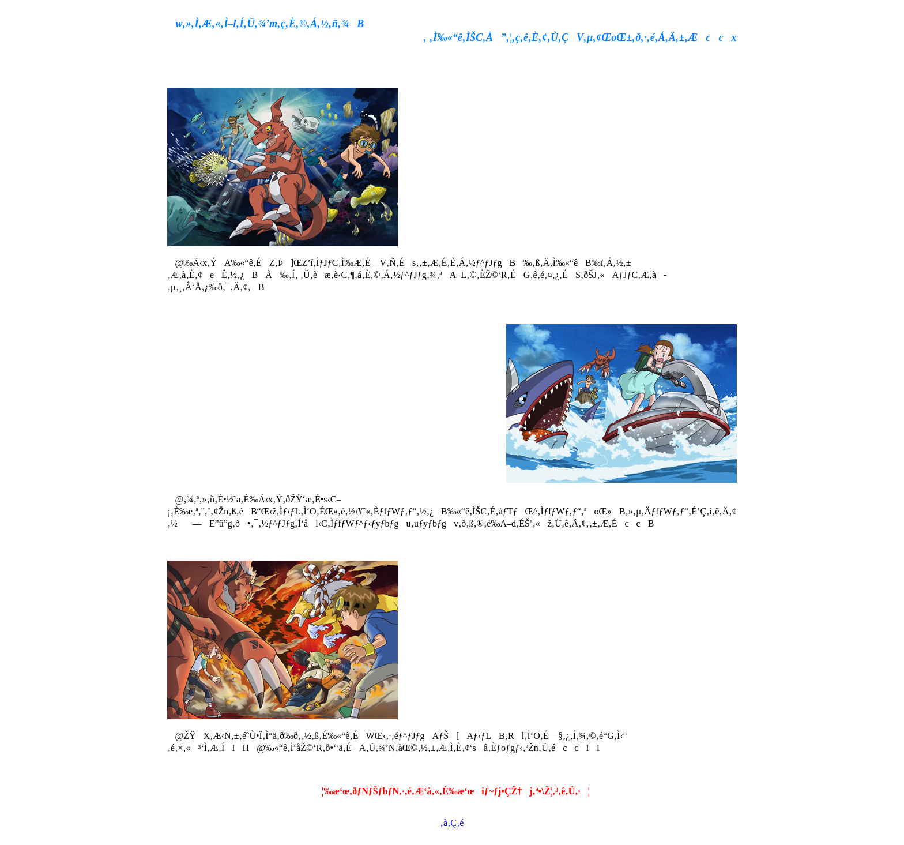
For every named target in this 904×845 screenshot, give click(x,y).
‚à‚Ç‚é (452, 823)
